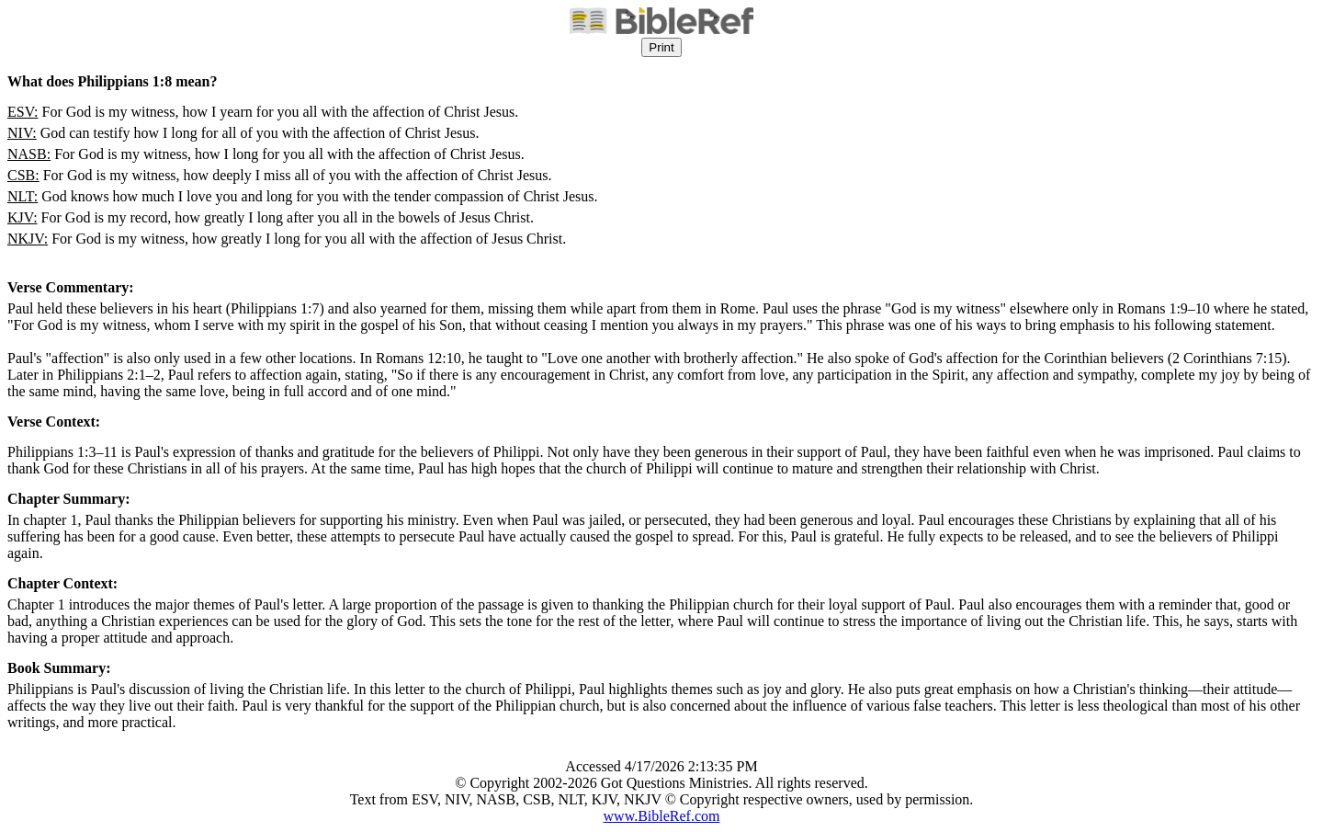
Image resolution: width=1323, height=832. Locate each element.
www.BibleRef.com (662, 816)
